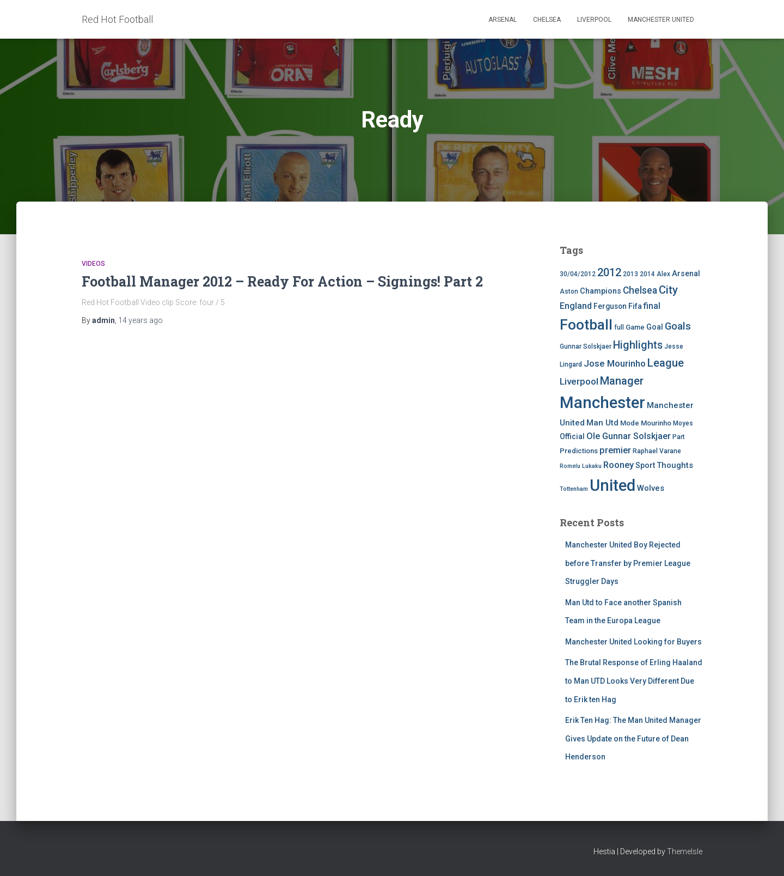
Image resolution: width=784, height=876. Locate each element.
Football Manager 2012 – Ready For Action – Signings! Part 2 (282, 281)
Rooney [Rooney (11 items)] (618, 465)
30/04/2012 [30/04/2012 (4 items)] (578, 274)
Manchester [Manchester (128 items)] (602, 402)
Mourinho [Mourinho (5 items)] (656, 423)
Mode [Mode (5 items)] (629, 423)
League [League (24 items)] (665, 362)
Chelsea (547, 19)
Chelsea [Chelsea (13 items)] (640, 290)
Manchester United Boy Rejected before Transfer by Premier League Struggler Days (627, 563)
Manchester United (661, 19)
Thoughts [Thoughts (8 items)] (675, 465)
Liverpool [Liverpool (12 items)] (579, 381)
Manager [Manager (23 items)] (622, 380)
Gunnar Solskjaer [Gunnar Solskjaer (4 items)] (585, 346)
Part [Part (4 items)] (678, 437)
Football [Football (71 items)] (586, 325)
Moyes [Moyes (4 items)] (683, 423)
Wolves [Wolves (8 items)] (650, 488)
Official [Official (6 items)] (572, 436)
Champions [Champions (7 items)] (600, 291)
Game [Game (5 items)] (635, 327)
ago (140, 320)
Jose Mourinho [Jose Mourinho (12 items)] (615, 363)
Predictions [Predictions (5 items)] (579, 451)
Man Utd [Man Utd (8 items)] (602, 423)
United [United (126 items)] (612, 485)
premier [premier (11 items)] (615, 450)
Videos (93, 263)
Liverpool (594, 19)
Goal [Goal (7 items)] (654, 327)
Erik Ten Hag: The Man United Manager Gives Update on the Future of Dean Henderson (633, 738)
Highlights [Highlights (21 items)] (638, 345)
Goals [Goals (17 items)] (678, 326)
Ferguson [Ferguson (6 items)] (610, 306)
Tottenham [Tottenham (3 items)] (574, 488)
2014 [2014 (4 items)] (647, 274)
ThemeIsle (684, 851)
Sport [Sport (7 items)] (645, 465)
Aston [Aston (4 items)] (569, 291)
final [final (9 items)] (652, 306)
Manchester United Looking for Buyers (633, 641)
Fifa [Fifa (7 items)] (635, 306)
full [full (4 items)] (619, 327)
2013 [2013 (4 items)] (630, 274)
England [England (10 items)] (576, 306)
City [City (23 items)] (668, 289)
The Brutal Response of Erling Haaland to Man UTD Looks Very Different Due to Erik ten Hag (633, 680)
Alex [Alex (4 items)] (663, 274)
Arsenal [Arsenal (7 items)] (686, 273)
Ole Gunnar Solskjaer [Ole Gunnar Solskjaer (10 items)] (628, 436)
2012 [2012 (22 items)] (609, 272)
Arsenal (502, 19)
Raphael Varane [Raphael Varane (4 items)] (657, 451)
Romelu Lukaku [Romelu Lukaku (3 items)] (581, 466)
